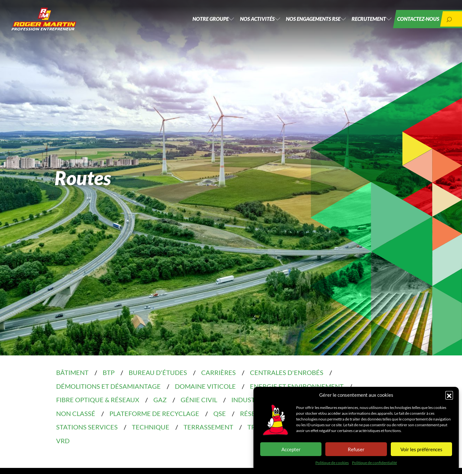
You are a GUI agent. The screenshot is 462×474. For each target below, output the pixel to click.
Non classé (75, 413)
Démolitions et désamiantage (108, 386)
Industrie (248, 399)
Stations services (87, 427)
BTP (109, 372)
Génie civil (199, 399)
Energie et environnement (297, 386)
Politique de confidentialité (374, 462)
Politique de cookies (332, 462)
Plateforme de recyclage (154, 413)
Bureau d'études (158, 372)
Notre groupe (188, 22)
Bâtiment (72, 372)
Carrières (218, 372)
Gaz (160, 399)
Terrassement (208, 427)
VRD (63, 441)
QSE (219, 413)
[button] (449, 395)
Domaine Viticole (205, 386)
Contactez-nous (414, 22)
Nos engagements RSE (300, 22)
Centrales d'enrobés (286, 372)
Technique (150, 427)
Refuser (356, 449)
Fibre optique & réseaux (97, 399)
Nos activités (239, 22)
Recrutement (360, 22)
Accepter (291, 449)
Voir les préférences (421, 449)
